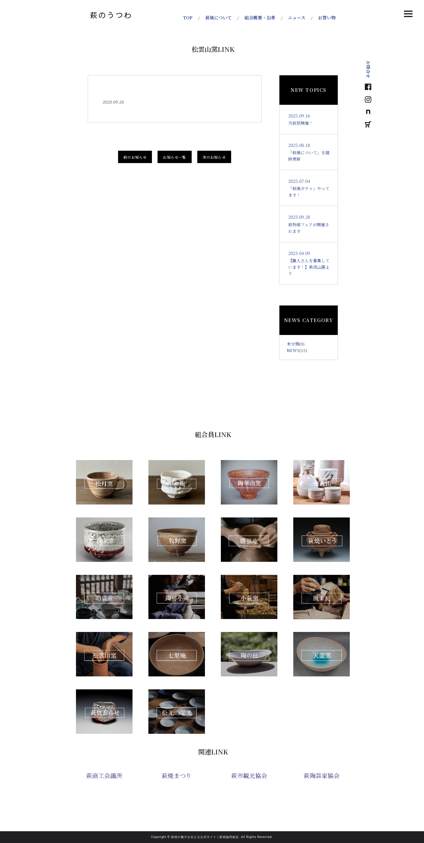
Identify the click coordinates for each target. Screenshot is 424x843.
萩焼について (218, 17)
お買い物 (327, 17)
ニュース (296, 17)
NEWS (293, 350)
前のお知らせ (135, 157)
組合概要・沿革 (259, 17)
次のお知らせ (214, 157)
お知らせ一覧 (174, 157)
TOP (188, 17)
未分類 (293, 344)
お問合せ (368, 69)
